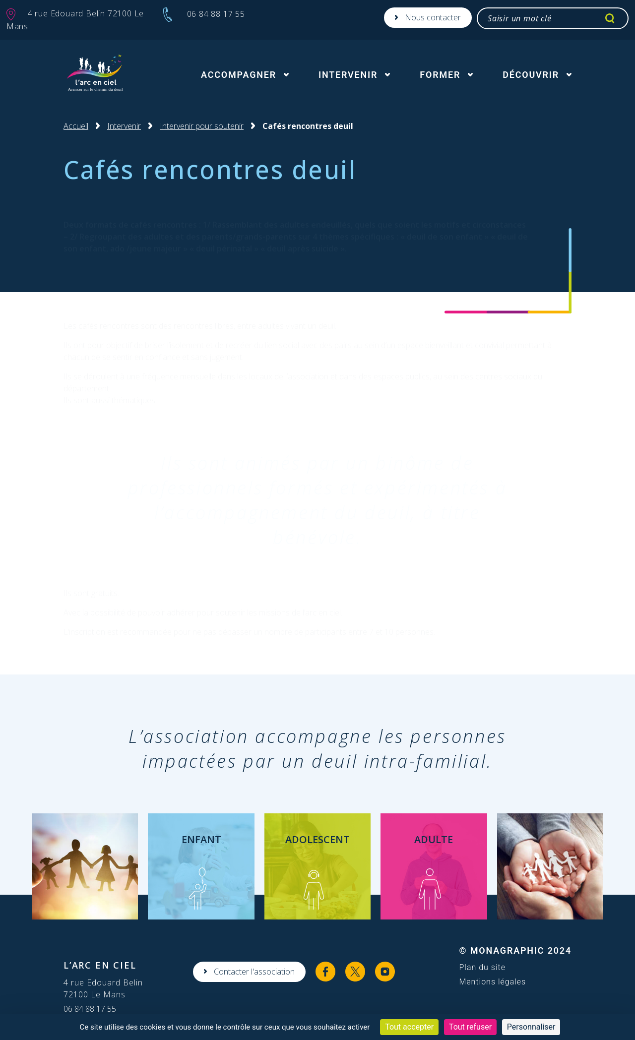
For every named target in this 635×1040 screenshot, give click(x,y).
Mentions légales (492, 982)
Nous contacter (433, 17)
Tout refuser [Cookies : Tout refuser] (470, 1027)
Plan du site (482, 968)
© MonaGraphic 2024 (515, 950)
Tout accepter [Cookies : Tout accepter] (409, 1027)
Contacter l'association (254, 971)
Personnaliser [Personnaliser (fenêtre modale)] (531, 1027)
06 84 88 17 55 (90, 1008)
